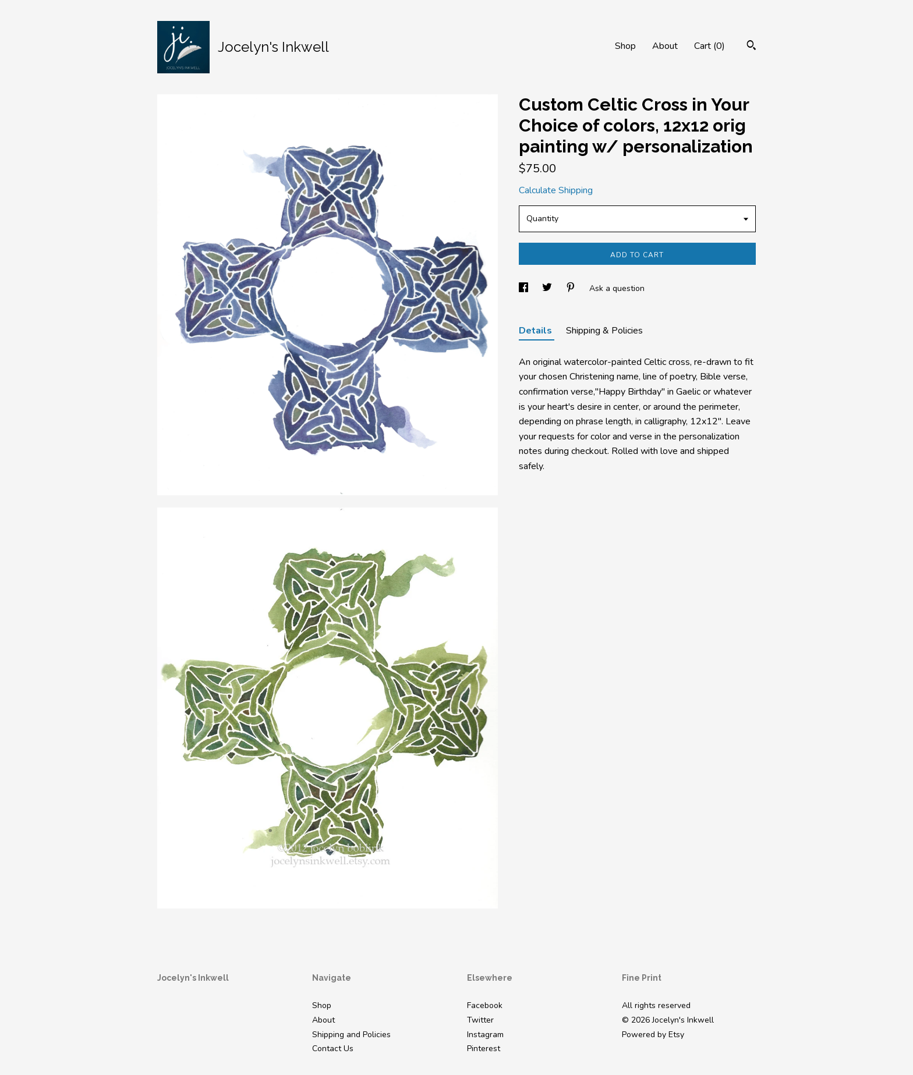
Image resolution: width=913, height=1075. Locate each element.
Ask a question (617, 288)
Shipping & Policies (604, 330)
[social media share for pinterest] (572, 288)
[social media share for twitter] (548, 288)
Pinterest (483, 1048)
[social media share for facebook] (524, 288)
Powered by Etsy (653, 1034)
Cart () (709, 46)
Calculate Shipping (556, 190)
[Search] (751, 47)
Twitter (480, 1020)
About (665, 46)
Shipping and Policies (351, 1034)
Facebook (484, 1005)
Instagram (485, 1034)
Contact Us (332, 1048)
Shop (625, 46)
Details (536, 330)
